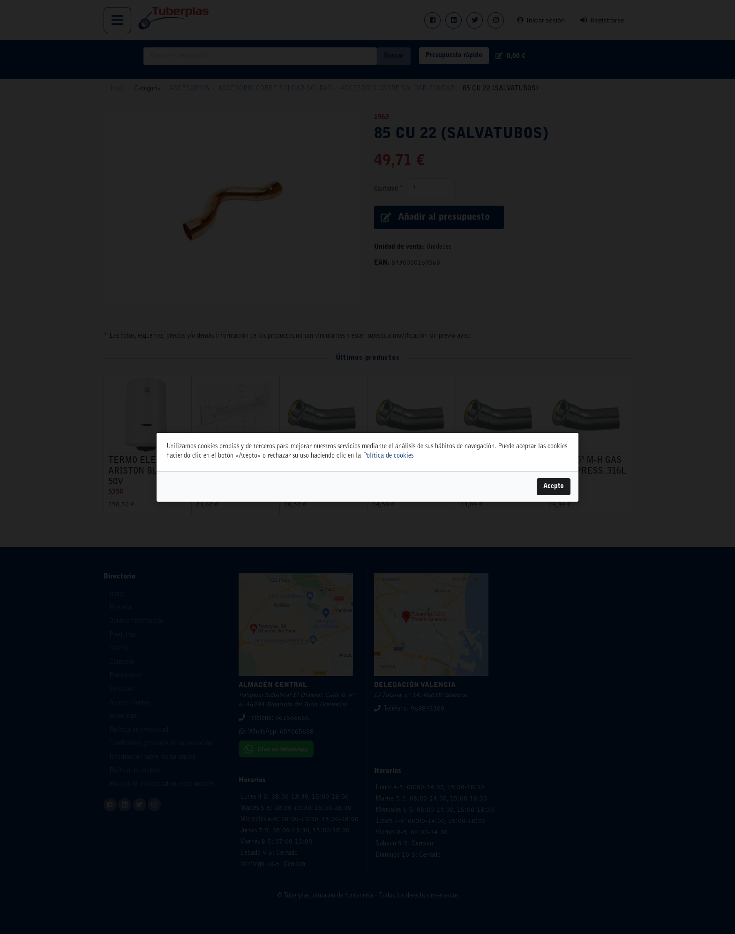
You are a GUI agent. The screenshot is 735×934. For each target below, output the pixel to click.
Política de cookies (388, 456)
